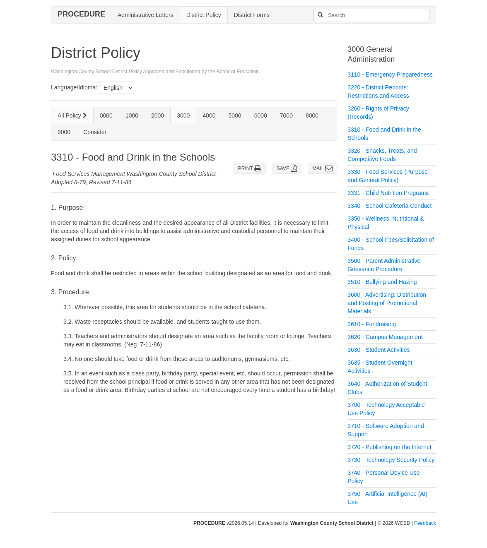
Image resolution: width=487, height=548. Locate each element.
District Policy (203, 15)
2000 (157, 115)
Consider (94, 132)
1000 (131, 115)
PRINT (249, 168)
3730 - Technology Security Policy (390, 460)
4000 (209, 115)
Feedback (425, 523)
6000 (260, 115)
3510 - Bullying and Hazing (382, 282)
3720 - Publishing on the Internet (389, 447)
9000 (64, 132)
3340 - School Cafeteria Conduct (389, 205)
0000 (106, 115)
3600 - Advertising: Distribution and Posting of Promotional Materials (386, 303)
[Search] (320, 15)
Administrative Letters (146, 15)
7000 (286, 115)
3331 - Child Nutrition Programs (388, 193)
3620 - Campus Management (384, 337)
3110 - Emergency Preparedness (389, 74)
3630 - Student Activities (378, 349)
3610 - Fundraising (371, 324)
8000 (312, 115)
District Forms (252, 15)
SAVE (287, 168)
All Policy (72, 115)
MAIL (322, 168)
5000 (234, 115)
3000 (183, 115)
